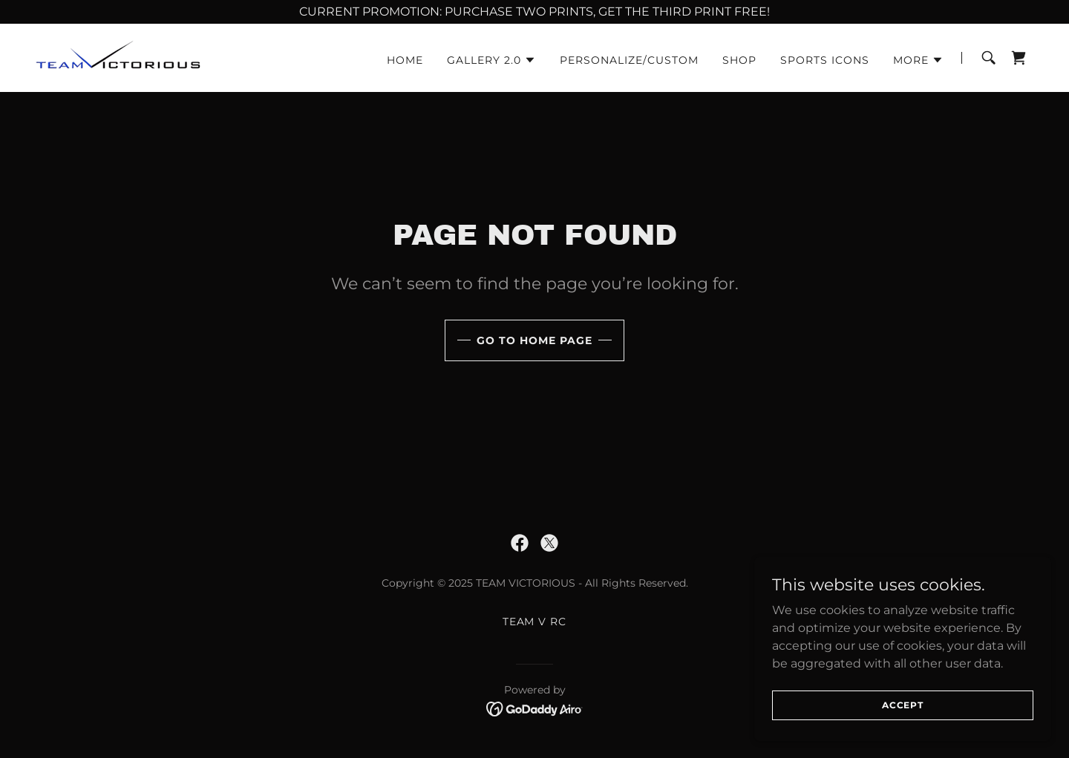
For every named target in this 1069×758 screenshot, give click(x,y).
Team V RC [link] (535, 621)
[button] (491, 60)
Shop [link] (739, 60)
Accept (902, 725)
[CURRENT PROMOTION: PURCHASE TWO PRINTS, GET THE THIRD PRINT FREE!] (534, 12)
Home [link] (405, 60)
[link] (155, 57)
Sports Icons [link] (824, 60)
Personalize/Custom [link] (629, 60)
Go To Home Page (534, 340)
